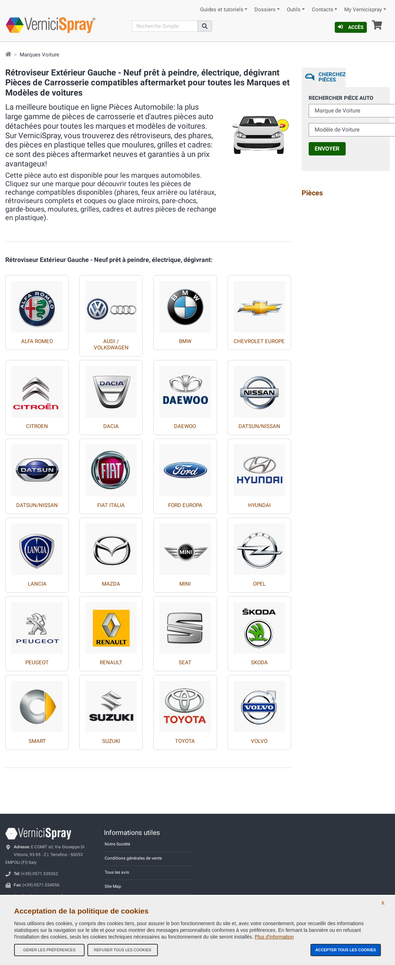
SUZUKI (111, 741)
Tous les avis (117, 872)
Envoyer (327, 148)
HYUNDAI (259, 505)
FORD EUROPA (185, 505)
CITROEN (37, 426)
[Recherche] (165, 26)
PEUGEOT (37, 662)
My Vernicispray (363, 10)
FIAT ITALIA (111, 505)
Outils (294, 10)
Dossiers (265, 10)
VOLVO (259, 741)
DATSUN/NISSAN (259, 426)
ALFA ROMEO (37, 341)
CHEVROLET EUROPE (259, 341)
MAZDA (111, 584)
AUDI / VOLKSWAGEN (111, 344)
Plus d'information (274, 937)
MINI (185, 584)
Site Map (113, 886)
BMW (185, 341)
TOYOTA (185, 741)
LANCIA (37, 584)
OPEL (259, 584)
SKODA (259, 662)
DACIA (111, 426)
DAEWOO (185, 426)
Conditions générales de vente (133, 858)
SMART (37, 741)
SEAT (185, 662)
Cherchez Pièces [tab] (332, 77)
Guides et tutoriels (221, 10)
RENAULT (111, 662)
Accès (351, 27)
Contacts (322, 10)
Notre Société (117, 844)
